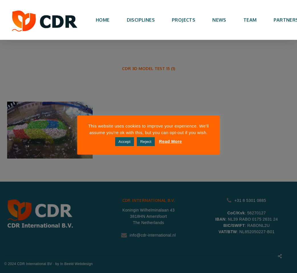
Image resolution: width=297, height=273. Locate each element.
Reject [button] (145, 141)
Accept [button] (125, 141)
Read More (170, 141)
